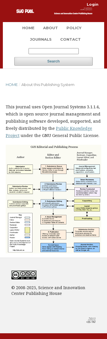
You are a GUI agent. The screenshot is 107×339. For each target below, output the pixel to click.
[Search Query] (54, 51)
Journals (41, 39)
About (50, 28)
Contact (70, 39)
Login (92, 4)
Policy (73, 28)
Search (53, 61)
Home (28, 28)
